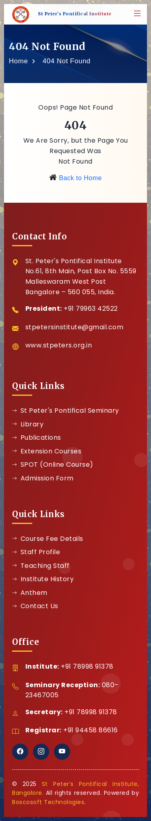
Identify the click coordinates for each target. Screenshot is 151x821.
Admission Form (43, 478)
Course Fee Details (47, 538)
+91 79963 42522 (91, 308)
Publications (36, 437)
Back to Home (80, 178)
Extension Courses (46, 451)
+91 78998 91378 (87, 666)
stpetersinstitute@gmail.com (74, 327)
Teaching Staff (41, 565)
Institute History (43, 579)
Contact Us (35, 606)
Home (18, 61)
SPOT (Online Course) (52, 464)
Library (27, 424)
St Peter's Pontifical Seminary (65, 410)
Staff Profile (36, 552)
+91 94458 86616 (90, 730)
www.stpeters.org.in (58, 345)
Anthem (30, 592)
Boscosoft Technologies (48, 802)
